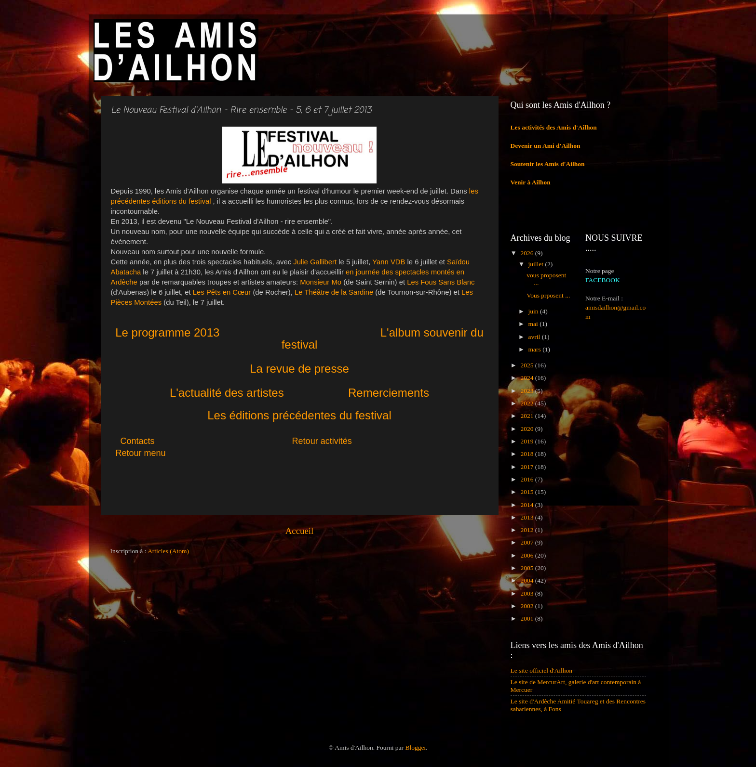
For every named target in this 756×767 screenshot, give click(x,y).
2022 (527, 403)
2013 (527, 517)
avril (535, 336)
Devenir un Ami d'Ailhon (545, 145)
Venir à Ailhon (531, 182)
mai (534, 323)
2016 (527, 479)
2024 (527, 377)
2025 (527, 365)
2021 (527, 415)
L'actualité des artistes (227, 392)
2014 (527, 504)
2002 (527, 606)
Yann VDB (388, 262)
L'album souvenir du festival (383, 338)
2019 (527, 441)
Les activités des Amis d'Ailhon (554, 127)
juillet (536, 264)
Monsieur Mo (320, 282)
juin (534, 311)
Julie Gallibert (315, 262)
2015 (527, 491)
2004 (527, 580)
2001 (527, 618)
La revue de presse (299, 368)
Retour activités (322, 441)
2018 (527, 453)
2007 (527, 542)
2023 (527, 390)
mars (535, 349)
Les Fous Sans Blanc (440, 282)
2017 (527, 466)
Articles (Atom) (168, 551)
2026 (527, 253)
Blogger (415, 747)
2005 (527, 568)
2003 (527, 593)
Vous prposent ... (548, 295)
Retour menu (141, 453)
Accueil (299, 531)
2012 (527, 529)
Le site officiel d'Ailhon (542, 670)
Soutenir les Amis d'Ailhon (548, 164)
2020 (527, 428)
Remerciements (388, 392)
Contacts (206, 441)
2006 (527, 555)
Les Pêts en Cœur (222, 292)
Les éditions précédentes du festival (299, 415)
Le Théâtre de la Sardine (334, 292)
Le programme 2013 (167, 332)
